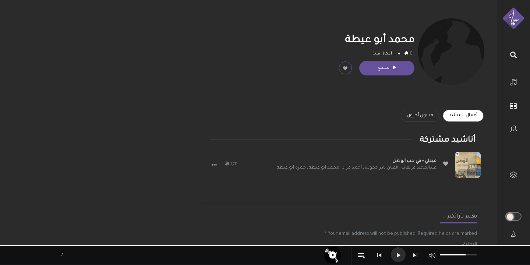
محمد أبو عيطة (324, 168)
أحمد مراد (352, 168)
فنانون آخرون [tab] (420, 115)
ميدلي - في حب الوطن (414, 161)
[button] (214, 165)
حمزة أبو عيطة (291, 168)
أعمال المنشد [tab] (463, 115)
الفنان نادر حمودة (381, 168)
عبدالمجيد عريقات (419, 168)
